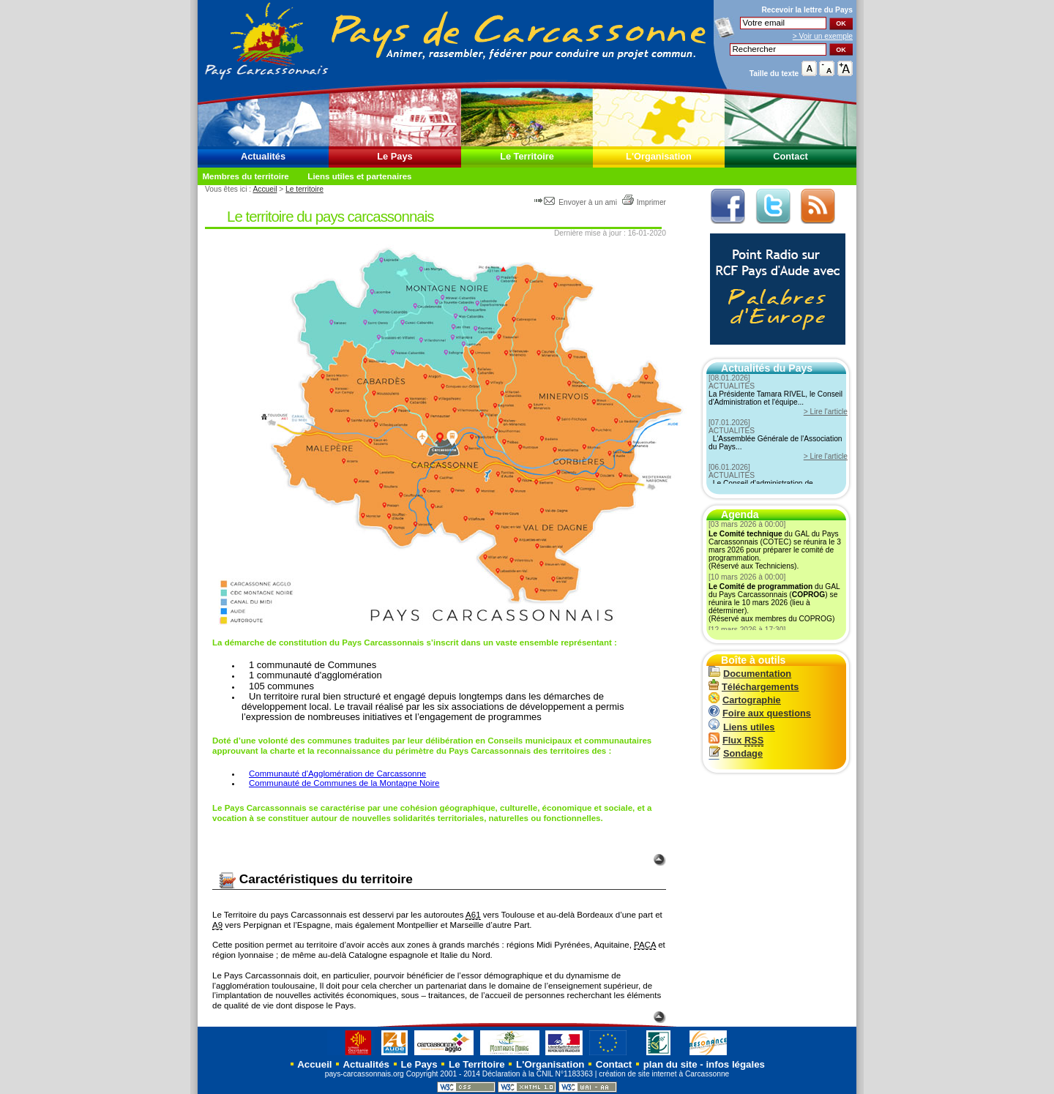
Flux (736, 740)
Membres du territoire (245, 176)
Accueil (265, 189)
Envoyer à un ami (576, 202)
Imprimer (643, 202)
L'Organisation (659, 156)
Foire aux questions (760, 713)
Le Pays (394, 156)
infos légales (735, 1064)
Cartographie (745, 699)
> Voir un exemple (823, 36)
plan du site (670, 1064)
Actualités (263, 156)
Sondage (736, 753)
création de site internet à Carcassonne (664, 1074)
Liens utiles (741, 727)
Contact (790, 156)
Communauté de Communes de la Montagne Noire (344, 783)
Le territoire (304, 189)
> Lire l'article (826, 412)
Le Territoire (527, 156)
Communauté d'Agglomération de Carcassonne (337, 773)
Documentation (750, 673)
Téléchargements (754, 686)
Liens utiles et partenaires (359, 176)
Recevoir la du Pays (807, 10)
